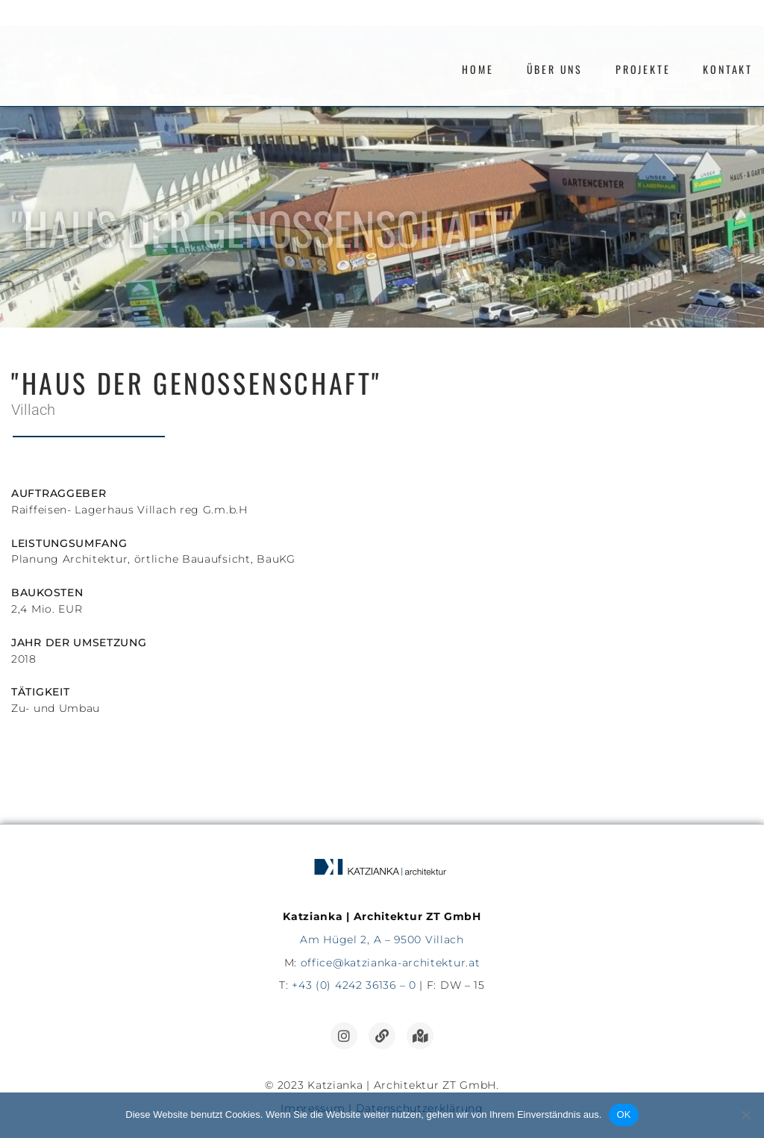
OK (623, 1114)
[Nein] (745, 1114)
